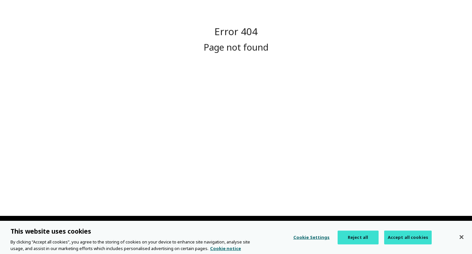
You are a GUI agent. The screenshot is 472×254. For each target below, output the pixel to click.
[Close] (461, 239)
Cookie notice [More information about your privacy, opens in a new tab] (225, 250)
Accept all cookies (408, 239)
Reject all (358, 239)
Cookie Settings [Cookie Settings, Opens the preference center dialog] (311, 239)
